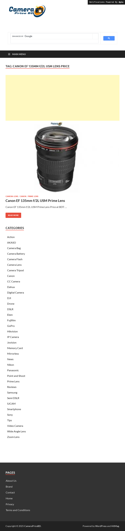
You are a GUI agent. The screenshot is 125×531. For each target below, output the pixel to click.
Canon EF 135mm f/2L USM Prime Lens (35, 200)
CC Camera (13, 281)
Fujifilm (11, 320)
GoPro (11, 325)
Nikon (10, 364)
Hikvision (12, 331)
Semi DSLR (13, 398)
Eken (10, 314)
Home (9, 498)
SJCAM (11, 403)
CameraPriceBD (32, 526)
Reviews (11, 386)
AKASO (11, 242)
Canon (23, 196)
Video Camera (15, 425)
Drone (10, 303)
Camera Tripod (15, 270)
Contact (10, 492)
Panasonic (13, 370)
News (10, 359)
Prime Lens (33, 196)
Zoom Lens (13, 436)
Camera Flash (14, 259)
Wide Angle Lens (16, 431)
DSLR (10, 309)
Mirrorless (13, 353)
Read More (12, 214)
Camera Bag (14, 248)
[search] (51, 36)
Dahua (11, 286)
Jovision (11, 342)
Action (11, 236)
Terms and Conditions (18, 510)
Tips (9, 420)
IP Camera (13, 336)
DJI (9, 298)
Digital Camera (15, 292)
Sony (10, 414)
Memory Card (15, 348)
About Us (11, 480)
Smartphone (14, 409)
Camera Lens (12, 196)
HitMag (115, 526)
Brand (9, 486)
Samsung (12, 392)
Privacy (10, 504)
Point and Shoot (16, 375)
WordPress (101, 526)
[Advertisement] (62, 98)
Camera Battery (16, 253)
